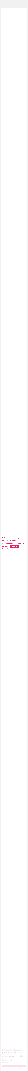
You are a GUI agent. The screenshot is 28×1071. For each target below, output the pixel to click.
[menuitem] (7, 538)
